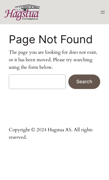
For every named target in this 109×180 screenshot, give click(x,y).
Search (84, 81)
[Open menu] (103, 12)
